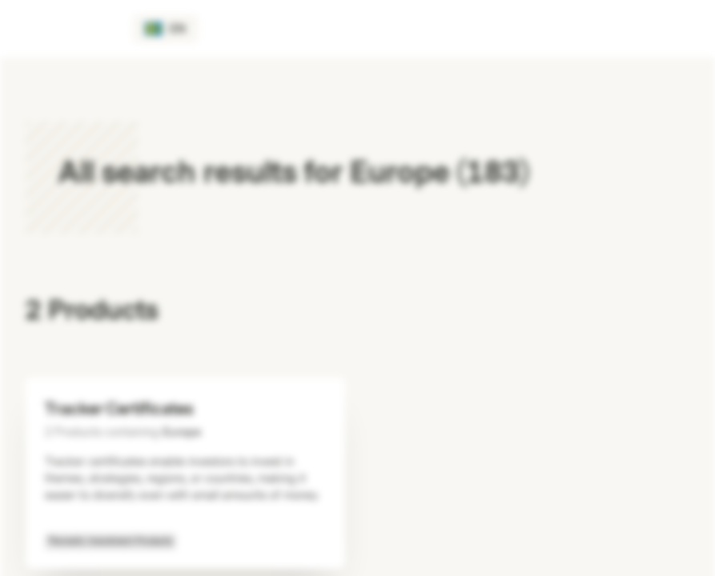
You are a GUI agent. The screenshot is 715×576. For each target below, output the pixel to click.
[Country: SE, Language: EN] (165, 28)
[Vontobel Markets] (69, 28)
